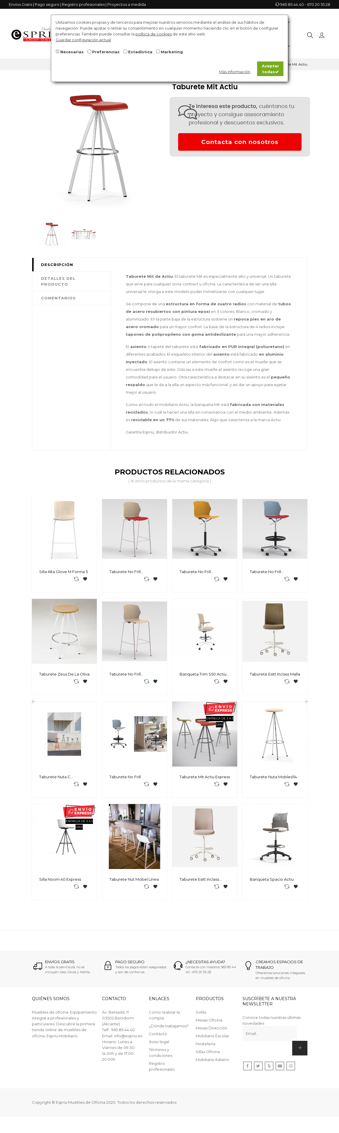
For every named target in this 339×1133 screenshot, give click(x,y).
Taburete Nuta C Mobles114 (54, 781)
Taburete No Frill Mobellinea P (125, 676)
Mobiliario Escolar (212, 1043)
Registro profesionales (83, 4)
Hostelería (205, 1051)
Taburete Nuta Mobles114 (273, 780)
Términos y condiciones (160, 1060)
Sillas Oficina (208, 1059)
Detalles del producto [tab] (58, 281)
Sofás (201, 1019)
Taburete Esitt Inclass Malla (275, 676)
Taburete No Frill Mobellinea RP (195, 572)
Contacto (158, 1041)
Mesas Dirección (211, 1035)
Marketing (172, 51)
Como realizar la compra (164, 1022)
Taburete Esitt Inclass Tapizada (199, 885)
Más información (234, 71)
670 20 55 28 (318, 4)
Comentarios (58, 298)
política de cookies (153, 34)
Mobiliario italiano (212, 1067)
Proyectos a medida (126, 4)
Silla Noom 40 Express (60, 885)
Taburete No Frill (125, 780)
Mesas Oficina (209, 1027)
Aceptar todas (270, 69)
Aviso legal (159, 1049)
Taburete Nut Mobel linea (134, 885)
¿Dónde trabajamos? (169, 1033)
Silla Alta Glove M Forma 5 (63, 571)
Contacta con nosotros (239, 141)
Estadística (140, 51)
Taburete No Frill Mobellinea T (125, 572)
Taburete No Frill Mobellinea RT (265, 572)
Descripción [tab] (57, 264)
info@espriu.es (128, 1043)
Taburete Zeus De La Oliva (64, 676)
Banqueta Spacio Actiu (272, 885)
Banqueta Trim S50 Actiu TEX (203, 676)
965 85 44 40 (292, 4)
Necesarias (72, 51)
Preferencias (106, 51)
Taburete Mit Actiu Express (205, 780)
